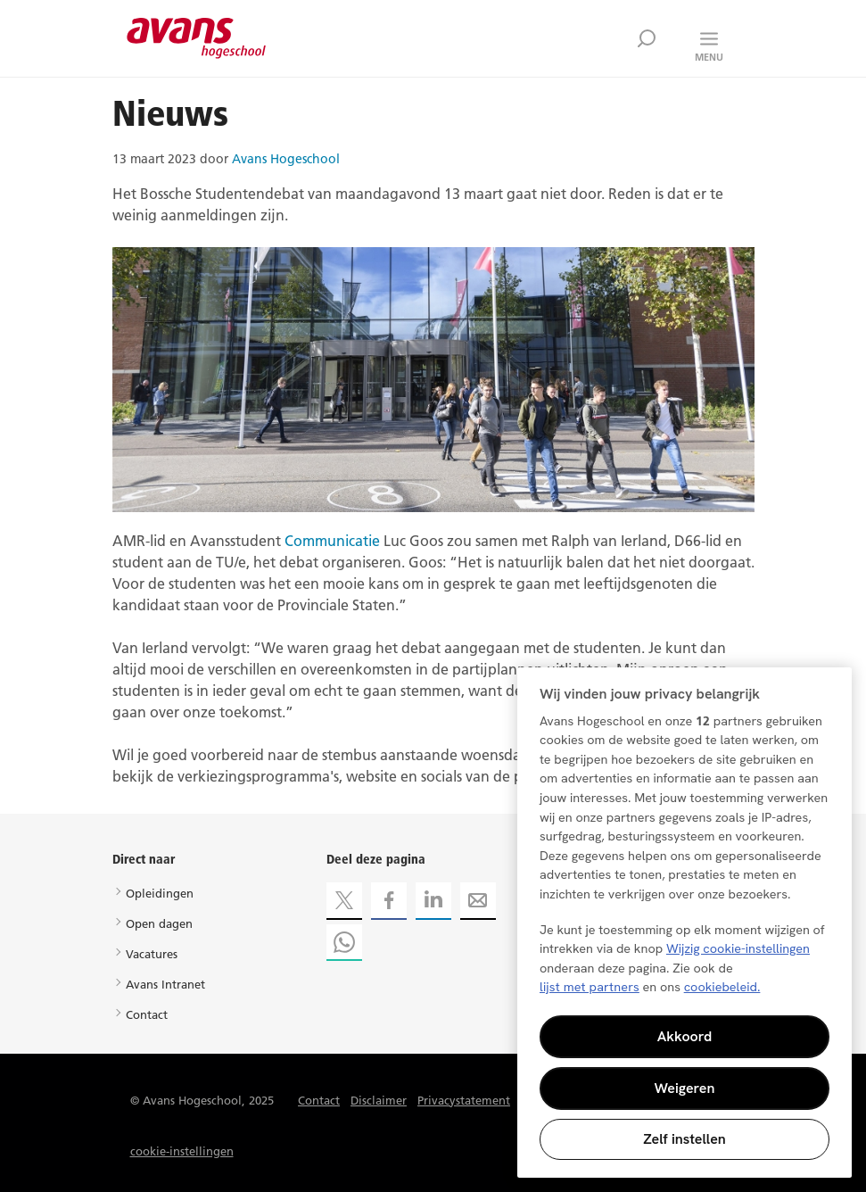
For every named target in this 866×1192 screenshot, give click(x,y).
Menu (709, 57)
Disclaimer (379, 1100)
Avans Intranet (165, 984)
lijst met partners (589, 987)
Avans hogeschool (197, 38)
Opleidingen (160, 893)
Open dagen (159, 923)
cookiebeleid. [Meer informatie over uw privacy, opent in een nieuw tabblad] (722, 987)
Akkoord (685, 1036)
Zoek (646, 38)
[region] (684, 922)
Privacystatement (463, 1100)
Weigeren (685, 1088)
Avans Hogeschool (286, 159)
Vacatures (151, 954)
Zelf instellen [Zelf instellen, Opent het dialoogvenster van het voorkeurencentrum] (684, 1139)
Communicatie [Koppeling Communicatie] (332, 541)
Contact (147, 1014)
